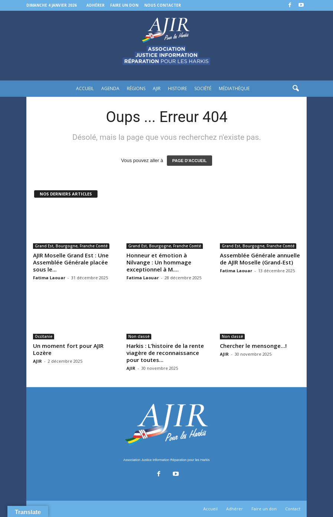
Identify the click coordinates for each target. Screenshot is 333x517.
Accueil (85, 88)
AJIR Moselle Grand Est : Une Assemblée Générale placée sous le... (71, 262)
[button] (295, 88)
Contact (292, 508)
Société (202, 88)
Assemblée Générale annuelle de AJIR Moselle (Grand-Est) (260, 258)
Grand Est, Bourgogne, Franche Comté (71, 245)
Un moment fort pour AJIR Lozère (68, 349)
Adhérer (95, 5)
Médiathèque (234, 88)
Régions (136, 88)
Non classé (138, 336)
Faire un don (124, 5)
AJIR (157, 88)
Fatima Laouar (49, 277)
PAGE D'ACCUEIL (189, 160)
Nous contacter (162, 5)
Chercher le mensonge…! (253, 345)
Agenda (110, 88)
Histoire (177, 88)
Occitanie (43, 336)
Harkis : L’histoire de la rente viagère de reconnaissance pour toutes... (165, 352)
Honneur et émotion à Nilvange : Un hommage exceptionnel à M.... (158, 262)
